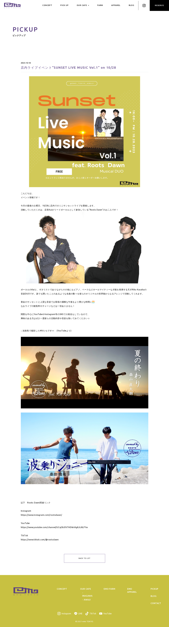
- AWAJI (86, 600)
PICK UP (64, 5)
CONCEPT (47, 5)
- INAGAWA (87, 594)
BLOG (131, 5)
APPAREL (116, 5)
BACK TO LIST (84, 558)
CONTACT (156, 603)
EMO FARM (109, 589)
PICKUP (154, 589)
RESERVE (159, 5)
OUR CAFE (83, 5)
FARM (100, 5)
